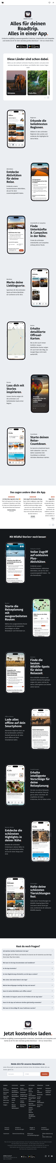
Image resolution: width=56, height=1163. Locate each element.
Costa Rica (15, 1085)
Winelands (40, 1094)
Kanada (5, 1085)
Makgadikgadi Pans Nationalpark (32, 1099)
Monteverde (15, 1088)
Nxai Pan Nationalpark (32, 1104)
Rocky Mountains (6, 1089)
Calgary (5, 1105)
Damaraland (23, 1098)
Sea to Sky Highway (6, 1097)
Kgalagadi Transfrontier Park (32, 1116)
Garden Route (39, 1097)
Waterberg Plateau (23, 1105)
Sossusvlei (23, 1092)
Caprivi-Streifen (22, 1101)
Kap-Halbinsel (39, 1091)
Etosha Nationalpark (23, 1089)
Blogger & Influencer (32, 1128)
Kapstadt (39, 1088)
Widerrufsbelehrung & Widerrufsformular (47, 1135)
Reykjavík (48, 1088)
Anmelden (44, 1074)
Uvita (13, 1102)
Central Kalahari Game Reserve (31, 1110)
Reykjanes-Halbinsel (48, 1091)
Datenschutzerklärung (18, 1133)
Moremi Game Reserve (31, 1090)
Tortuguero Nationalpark (15, 1091)
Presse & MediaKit (7, 1128)
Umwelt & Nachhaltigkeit (45, 1128)
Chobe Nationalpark (32, 1094)
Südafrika (40, 1085)
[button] (49, 3)
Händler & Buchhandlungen (19, 1128)
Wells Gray (6, 1100)
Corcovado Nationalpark (15, 1095)
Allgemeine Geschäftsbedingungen (33, 1134)
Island (47, 1085)
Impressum (6, 1133)
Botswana (31, 1085)
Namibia (22, 1085)
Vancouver (6, 1102)
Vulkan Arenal (13, 1099)
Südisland (48, 1094)
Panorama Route (40, 1105)
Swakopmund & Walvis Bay (23, 1095)
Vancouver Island (6, 1093)
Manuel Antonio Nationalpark (15, 1106)
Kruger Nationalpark (40, 1101)
